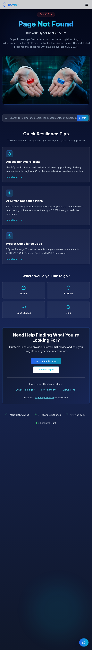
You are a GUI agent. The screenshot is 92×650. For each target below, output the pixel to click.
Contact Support (46, 369)
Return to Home (46, 361)
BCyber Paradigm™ (25, 389)
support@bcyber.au (44, 397)
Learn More (14, 177)
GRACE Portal (69, 389)
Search (82, 118)
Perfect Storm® (48, 389)
